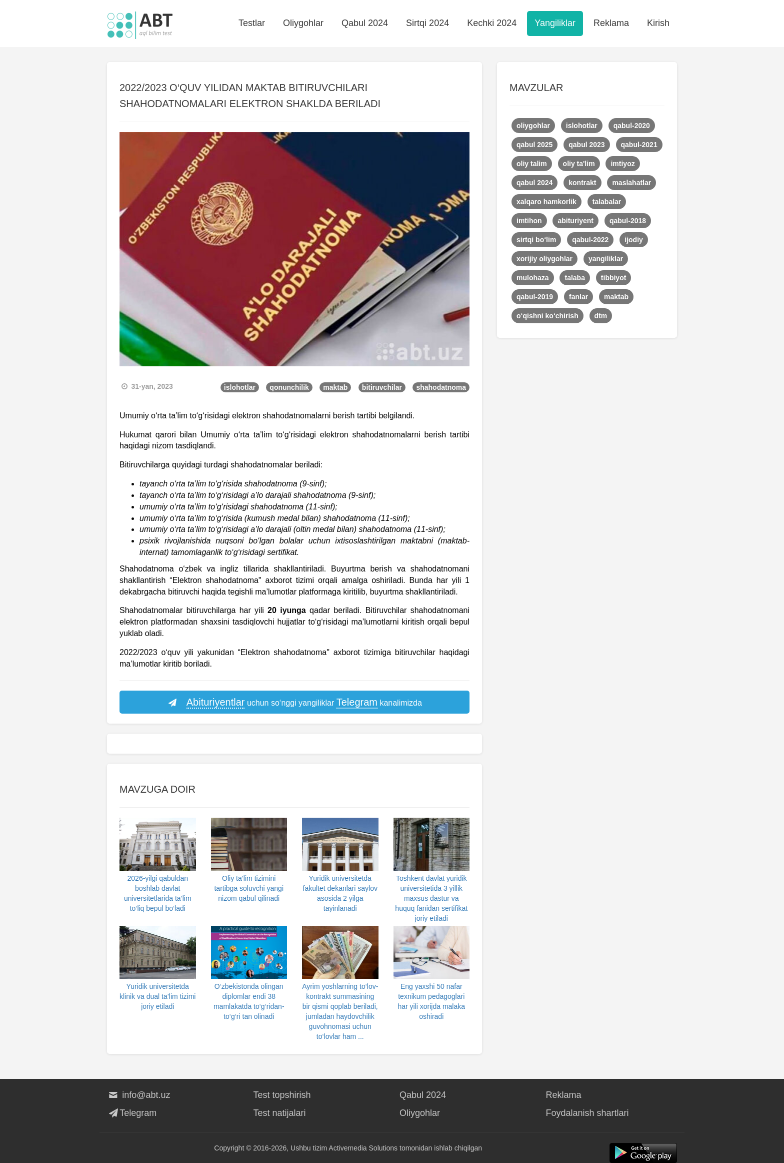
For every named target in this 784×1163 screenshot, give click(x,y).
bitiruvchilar (382, 387)
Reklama (611, 23)
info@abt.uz (138, 1095)
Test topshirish (282, 1095)
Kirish (658, 23)
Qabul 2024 (365, 23)
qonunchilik (289, 387)
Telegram (131, 1113)
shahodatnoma (441, 387)
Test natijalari (280, 1113)
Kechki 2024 (491, 23)
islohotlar (240, 387)
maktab (335, 387)
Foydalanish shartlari (587, 1113)
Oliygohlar (303, 23)
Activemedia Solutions (363, 1148)
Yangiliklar (555, 23)
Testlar (251, 23)
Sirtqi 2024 (427, 23)
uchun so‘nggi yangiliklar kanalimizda (294, 703)
